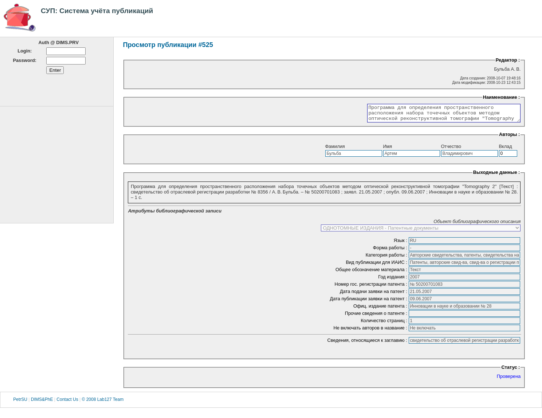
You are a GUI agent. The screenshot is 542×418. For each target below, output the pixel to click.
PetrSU (20, 402)
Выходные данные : (496, 175)
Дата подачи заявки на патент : (374, 294)
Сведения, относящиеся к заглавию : (368, 343)
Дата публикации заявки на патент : (369, 302)
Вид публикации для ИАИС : (377, 265)
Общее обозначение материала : (371, 273)
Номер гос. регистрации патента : (372, 287)
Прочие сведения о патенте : (377, 316)
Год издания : (393, 280)
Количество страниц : (384, 324)
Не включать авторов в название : (370, 331)
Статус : (510, 370)
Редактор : (508, 60)
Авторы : (509, 137)
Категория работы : (387, 258)
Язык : (401, 243)
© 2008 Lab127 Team (102, 402)
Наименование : (501, 97)
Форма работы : (391, 251)
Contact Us (67, 402)
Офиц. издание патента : (380, 309)
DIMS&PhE (42, 402)
